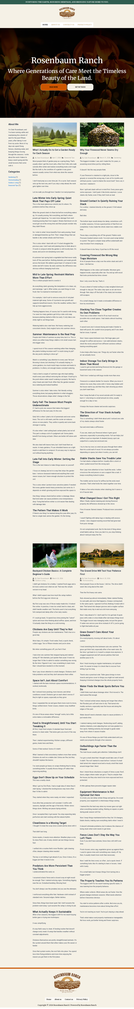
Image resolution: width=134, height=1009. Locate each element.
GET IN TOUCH (80, 86)
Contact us (68, 24)
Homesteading (13, 179)
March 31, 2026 (105, 157)
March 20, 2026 (105, 579)
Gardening (12, 177)
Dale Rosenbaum (43, 157)
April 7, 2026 (56, 157)
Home (45, 24)
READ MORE (54, 86)
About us (55, 24)
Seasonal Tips (13, 185)
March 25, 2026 (57, 579)
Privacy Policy (85, 24)
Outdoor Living (13, 182)
